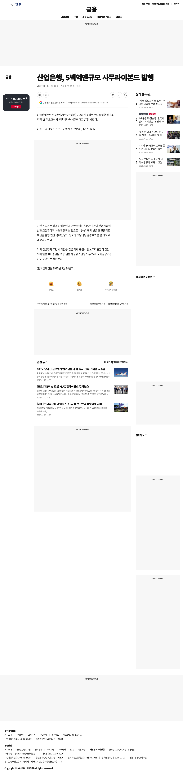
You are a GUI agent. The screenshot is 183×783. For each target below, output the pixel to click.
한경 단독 (147, 113)
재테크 (119, 16)
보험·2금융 (87, 16)
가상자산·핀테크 (104, 16)
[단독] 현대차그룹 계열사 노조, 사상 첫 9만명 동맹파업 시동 (69, 404)
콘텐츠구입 (26, 749)
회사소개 (8, 734)
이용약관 (81, 749)
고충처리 (31, 734)
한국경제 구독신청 (97, 304)
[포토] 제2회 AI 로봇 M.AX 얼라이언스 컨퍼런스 (63, 386)
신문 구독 (146, 4)
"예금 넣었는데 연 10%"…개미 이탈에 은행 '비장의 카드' (152, 104)
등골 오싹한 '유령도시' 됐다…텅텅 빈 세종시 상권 (151, 160)
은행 (76, 16)
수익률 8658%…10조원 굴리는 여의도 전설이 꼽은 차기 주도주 (152, 149)
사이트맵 (50, 749)
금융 (91, 9)
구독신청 (20, 734)
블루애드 (55, 734)
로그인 (176, 4)
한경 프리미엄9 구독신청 (118, 304)
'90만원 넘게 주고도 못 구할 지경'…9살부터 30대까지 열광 (151, 135)
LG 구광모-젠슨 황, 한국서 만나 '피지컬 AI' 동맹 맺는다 (151, 121)
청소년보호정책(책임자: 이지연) (122, 749)
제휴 (18, 749)
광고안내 (43, 734)
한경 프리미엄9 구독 (160, 4)
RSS (72, 749)
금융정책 (65, 16)
